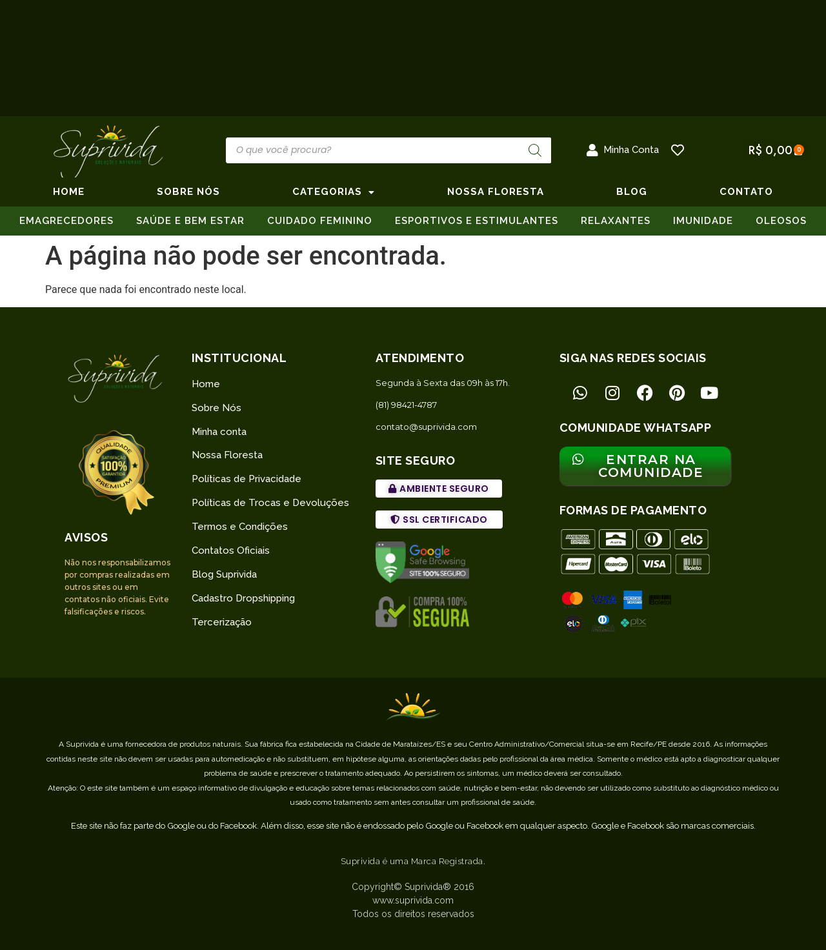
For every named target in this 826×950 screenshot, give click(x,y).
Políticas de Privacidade (246, 479)
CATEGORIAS (333, 191)
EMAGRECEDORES (66, 221)
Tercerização (222, 622)
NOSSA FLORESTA (495, 191)
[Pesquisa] (535, 150)
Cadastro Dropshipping (243, 598)
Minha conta (219, 432)
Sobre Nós (216, 408)
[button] (439, 489)
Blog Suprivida (224, 574)
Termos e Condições (240, 526)
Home (69, 191)
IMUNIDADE (703, 221)
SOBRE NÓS (188, 191)
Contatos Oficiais (231, 550)
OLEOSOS (781, 221)
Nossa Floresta (227, 455)
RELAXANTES (615, 221)
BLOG (631, 191)
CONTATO (746, 191)
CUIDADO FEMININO (319, 221)
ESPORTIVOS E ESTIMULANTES (476, 221)
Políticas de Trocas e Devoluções (270, 503)
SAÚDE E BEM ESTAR (190, 221)
